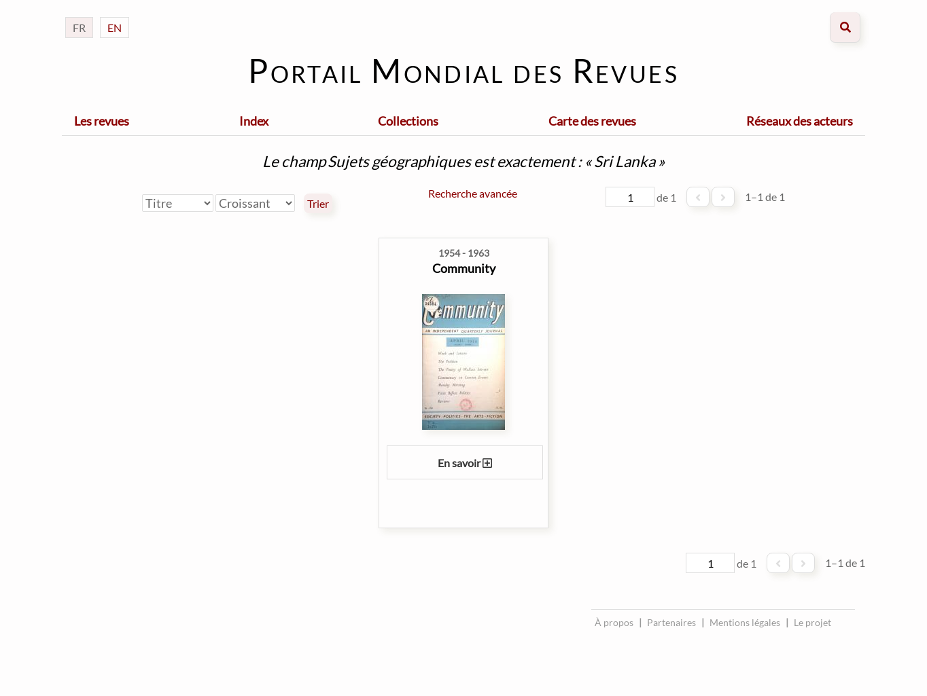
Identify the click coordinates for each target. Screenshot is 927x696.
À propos (614, 622)
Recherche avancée (472, 193)
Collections (408, 120)
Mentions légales (745, 622)
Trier (318, 203)
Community (463, 268)
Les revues (101, 120)
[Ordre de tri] (255, 203)
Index (253, 120)
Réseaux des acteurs (799, 120)
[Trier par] (177, 203)
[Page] (630, 197)
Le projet (812, 622)
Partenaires (671, 622)
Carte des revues (592, 120)
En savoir (465, 462)
